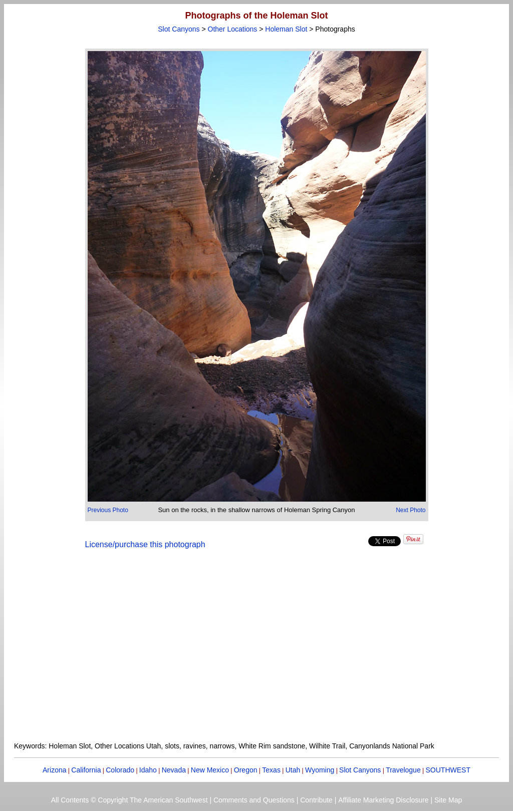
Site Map (448, 800)
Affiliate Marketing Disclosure (383, 800)
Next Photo (410, 510)
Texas (271, 770)
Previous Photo (108, 510)
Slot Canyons (178, 29)
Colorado (120, 770)
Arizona (54, 770)
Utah (293, 770)
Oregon (246, 770)
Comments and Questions (254, 800)
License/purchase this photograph (145, 544)
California (86, 770)
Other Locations (233, 29)
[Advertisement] (256, 651)
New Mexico (210, 770)
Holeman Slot (286, 29)
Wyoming (319, 770)
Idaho (148, 770)
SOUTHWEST (448, 770)
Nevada (174, 770)
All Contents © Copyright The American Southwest (129, 800)
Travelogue (403, 770)
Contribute (316, 800)
